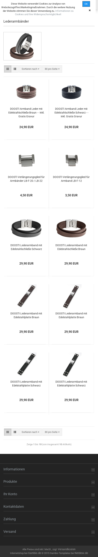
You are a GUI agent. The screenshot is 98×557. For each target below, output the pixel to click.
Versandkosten (67, 549)
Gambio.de (34, 553)
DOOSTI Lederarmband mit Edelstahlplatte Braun (26, 315)
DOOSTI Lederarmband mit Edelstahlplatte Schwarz (26, 383)
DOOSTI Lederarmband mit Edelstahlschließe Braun (71, 247)
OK (86, 4)
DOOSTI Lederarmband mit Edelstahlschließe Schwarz (26, 247)
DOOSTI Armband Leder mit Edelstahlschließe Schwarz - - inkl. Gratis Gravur (71, 112)
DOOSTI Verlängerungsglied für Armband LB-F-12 (71, 178)
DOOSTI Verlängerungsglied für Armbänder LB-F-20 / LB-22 (26, 178)
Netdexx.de (81, 553)
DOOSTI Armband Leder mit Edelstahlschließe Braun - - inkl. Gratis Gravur (26, 112)
